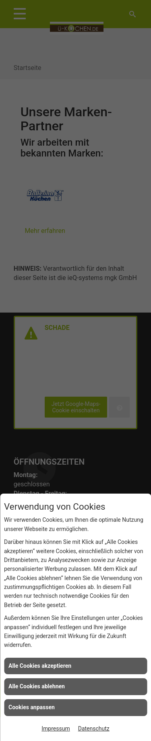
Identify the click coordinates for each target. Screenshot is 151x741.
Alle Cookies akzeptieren (39, 666)
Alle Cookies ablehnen (36, 686)
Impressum (55, 728)
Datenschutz (94, 728)
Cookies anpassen (31, 707)
